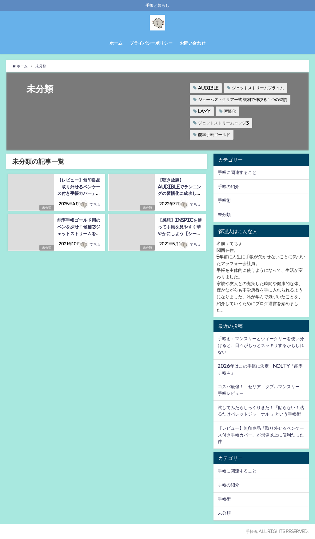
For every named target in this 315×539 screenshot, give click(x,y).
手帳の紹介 (228, 186)
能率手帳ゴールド (214, 135)
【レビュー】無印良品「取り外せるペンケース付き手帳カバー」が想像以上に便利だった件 (78, 193)
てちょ (95, 205)
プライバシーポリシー (151, 43)
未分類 (46, 207)
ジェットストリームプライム (258, 88)
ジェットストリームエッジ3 (223, 123)
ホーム (116, 43)
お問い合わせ (192, 43)
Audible (208, 88)
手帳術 (224, 200)
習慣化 (230, 111)
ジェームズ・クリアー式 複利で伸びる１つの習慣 (242, 100)
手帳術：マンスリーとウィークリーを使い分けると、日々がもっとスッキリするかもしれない (261, 345)
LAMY (204, 111)
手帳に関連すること (237, 172)
